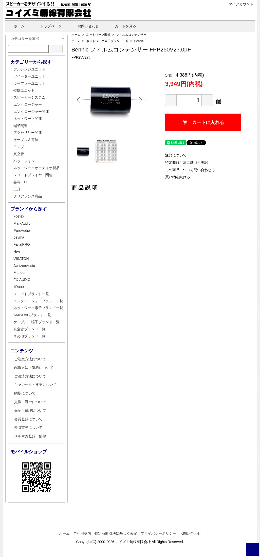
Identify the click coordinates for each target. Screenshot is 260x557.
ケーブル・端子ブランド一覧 (36, 322)
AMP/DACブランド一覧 (32, 315)
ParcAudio (21, 230)
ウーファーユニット (29, 83)
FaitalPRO (21, 244)
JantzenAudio (24, 266)
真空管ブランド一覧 (29, 329)
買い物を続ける (177, 177)
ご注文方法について (30, 359)
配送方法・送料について (33, 368)
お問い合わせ (84, 26)
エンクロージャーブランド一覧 (38, 301)
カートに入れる (203, 122)
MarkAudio (21, 223)
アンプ (18, 147)
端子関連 (20, 126)
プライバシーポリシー (158, 533)
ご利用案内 (82, 533)
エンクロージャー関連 (31, 112)
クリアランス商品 (27, 196)
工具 (17, 189)
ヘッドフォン (24, 161)
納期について (24, 393)
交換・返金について (30, 402)
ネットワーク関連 (98, 35)
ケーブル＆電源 (25, 140)
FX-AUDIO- (22, 280)
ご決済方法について (30, 376)
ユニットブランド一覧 (31, 294)
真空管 (18, 154)
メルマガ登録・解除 (30, 436)
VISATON (21, 259)
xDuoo (18, 287)
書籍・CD (21, 182)
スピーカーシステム (29, 97)
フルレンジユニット (29, 69)
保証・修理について (30, 410)
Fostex (18, 216)
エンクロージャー (27, 104)
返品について (176, 155)
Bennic (139, 41)
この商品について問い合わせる (190, 170)
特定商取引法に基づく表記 (186, 162)
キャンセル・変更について (35, 385)
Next (140, 100)
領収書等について (28, 427)
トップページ (47, 26)
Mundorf (19, 273)
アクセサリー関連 (27, 133)
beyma (18, 237)
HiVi (16, 251)
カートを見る (121, 26)
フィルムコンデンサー (131, 35)
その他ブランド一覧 (29, 336)
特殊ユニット (24, 90)
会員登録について (28, 419)
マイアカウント (238, 4)
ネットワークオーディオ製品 (36, 168)
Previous (79, 100)
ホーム (16, 26)
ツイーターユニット (29, 76)
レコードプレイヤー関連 (32, 175)
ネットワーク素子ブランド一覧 (107, 41)
